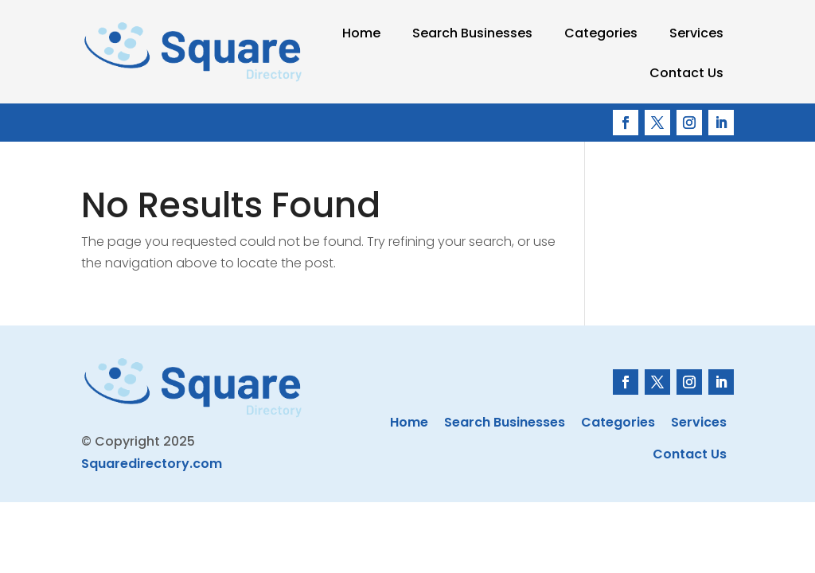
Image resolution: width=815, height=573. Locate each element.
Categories (601, 33)
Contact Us (686, 73)
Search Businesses (472, 33)
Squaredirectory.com (151, 463)
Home (361, 33)
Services (696, 33)
